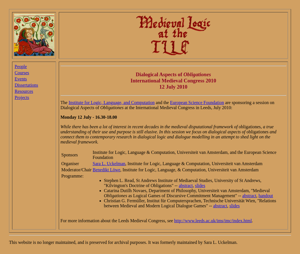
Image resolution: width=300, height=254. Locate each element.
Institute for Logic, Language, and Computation (112, 102)
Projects (22, 97)
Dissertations (26, 85)
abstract (186, 185)
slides (200, 185)
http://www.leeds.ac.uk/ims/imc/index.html (213, 220)
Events (21, 79)
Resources (24, 91)
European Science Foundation (197, 102)
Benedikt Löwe (106, 169)
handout (266, 195)
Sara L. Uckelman (109, 163)
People (21, 66)
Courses (22, 72)
